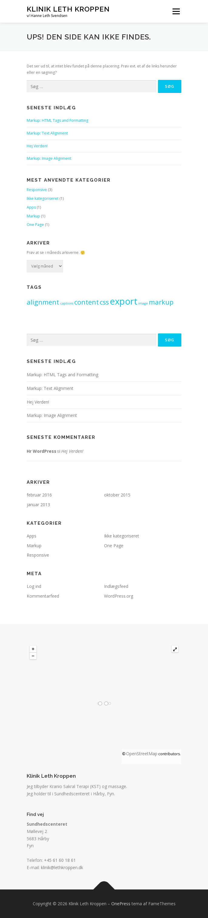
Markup (33, 216)
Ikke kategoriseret (43, 198)
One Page (35, 224)
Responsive (37, 189)
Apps (31, 207)
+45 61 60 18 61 (60, 860)
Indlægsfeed (116, 586)
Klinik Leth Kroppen (68, 9)
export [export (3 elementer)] (123, 301)
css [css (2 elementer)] (104, 302)
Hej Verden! (37, 145)
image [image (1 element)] (143, 303)
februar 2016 (39, 495)
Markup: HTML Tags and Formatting (57, 120)
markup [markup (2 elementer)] (161, 302)
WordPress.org (118, 596)
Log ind (34, 586)
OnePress (120, 903)
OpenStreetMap (141, 753)
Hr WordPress (41, 451)
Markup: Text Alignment (47, 133)
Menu (176, 11)
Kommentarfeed (43, 596)
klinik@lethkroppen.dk (62, 867)
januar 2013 (38, 504)
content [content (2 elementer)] (86, 302)
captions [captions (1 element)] (66, 303)
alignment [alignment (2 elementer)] (43, 302)
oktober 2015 (117, 495)
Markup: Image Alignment (49, 158)
